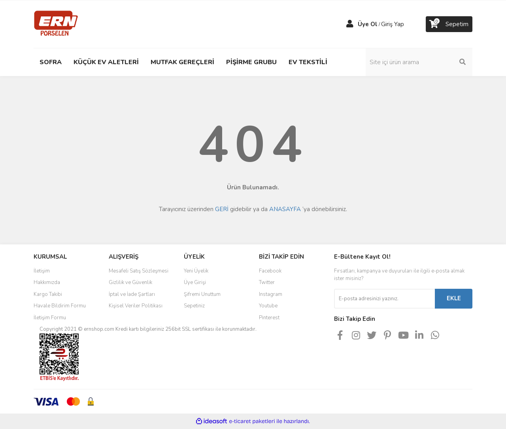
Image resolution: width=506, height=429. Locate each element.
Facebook (270, 271)
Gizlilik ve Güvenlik (130, 282)
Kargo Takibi (48, 294)
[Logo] (56, 24)
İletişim (42, 271)
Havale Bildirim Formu (60, 305)
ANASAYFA (285, 209)
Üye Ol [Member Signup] (368, 24)
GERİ (221, 209)
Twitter (267, 282)
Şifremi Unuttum (202, 294)
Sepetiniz (194, 305)
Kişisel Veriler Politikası (135, 305)
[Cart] (449, 24)
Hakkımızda (47, 282)
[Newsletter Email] (384, 299)
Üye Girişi (195, 282)
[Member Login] (349, 24)
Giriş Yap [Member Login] (392, 24)
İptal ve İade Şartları (132, 294)
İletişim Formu (50, 317)
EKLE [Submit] (454, 298)
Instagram (270, 294)
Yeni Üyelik (196, 271)
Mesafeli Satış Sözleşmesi (138, 271)
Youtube (268, 305)
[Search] (419, 62)
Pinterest (269, 317)
